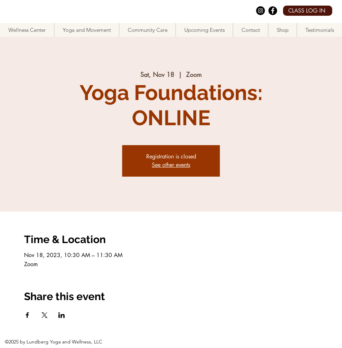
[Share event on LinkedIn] (61, 315)
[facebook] (272, 10)
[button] (86, 30)
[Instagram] (260, 10)
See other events (171, 165)
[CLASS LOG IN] (307, 11)
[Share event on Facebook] (27, 315)
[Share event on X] (44, 315)
